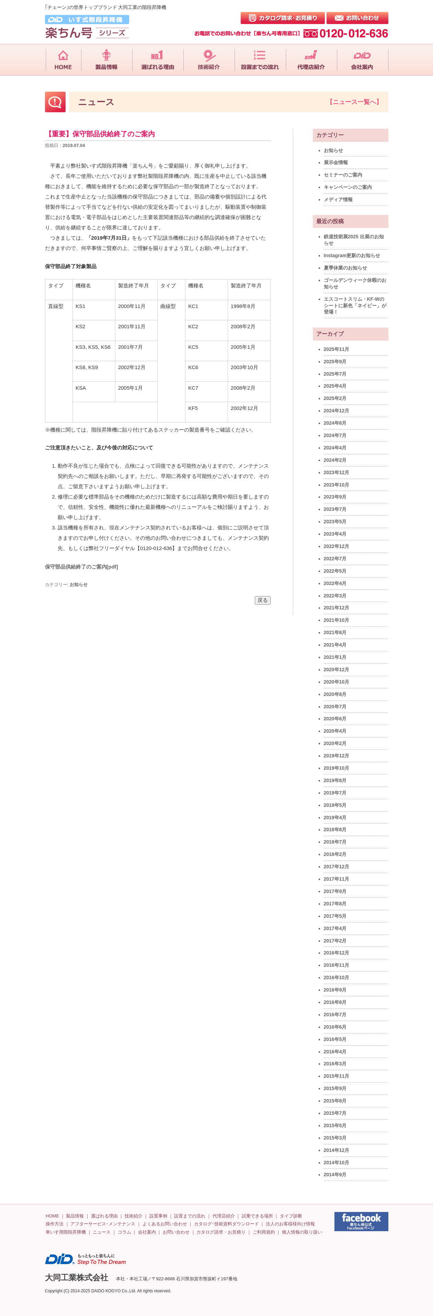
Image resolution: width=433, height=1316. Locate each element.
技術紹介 (134, 1215)
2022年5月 (335, 571)
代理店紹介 (224, 1215)
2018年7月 (335, 842)
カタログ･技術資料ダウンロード (226, 1223)
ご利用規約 (264, 1232)
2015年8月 (335, 1100)
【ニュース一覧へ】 (354, 102)
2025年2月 (335, 398)
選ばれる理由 (104, 1215)
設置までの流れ (189, 1215)
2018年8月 (335, 829)
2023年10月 (337, 485)
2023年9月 (335, 497)
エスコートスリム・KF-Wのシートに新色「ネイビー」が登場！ (355, 305)
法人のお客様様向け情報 (290, 1223)
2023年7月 (335, 509)
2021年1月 (335, 657)
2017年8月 (335, 903)
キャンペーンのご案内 (348, 187)
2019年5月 (335, 805)
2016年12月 (337, 952)
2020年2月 (335, 743)
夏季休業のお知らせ (345, 268)
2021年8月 (335, 632)
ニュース (102, 1232)
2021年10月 (337, 620)
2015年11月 (337, 1076)
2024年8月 (335, 423)
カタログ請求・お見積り (221, 1232)
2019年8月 (335, 780)
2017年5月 (335, 916)
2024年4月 (335, 447)
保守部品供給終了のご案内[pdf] (81, 567)
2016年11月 (337, 965)
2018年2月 (335, 854)
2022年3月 (335, 595)
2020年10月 (337, 682)
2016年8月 (335, 1002)
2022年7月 (335, 558)
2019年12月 (337, 755)
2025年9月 (335, 361)
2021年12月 (337, 607)
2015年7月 (335, 1113)
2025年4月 (335, 386)
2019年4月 (335, 817)
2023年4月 (335, 534)
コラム (124, 1232)
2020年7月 (335, 706)
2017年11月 (337, 879)
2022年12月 (337, 546)
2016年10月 (337, 977)
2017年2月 (335, 940)
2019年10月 (337, 768)
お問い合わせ (176, 1232)
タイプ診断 (291, 1215)
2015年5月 (335, 1125)
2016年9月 (335, 990)
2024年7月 (335, 435)
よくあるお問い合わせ (165, 1223)
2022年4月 (335, 583)
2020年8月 (335, 694)
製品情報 (75, 1215)
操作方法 (55, 1223)
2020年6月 (335, 718)
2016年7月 (335, 1014)
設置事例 (158, 1215)
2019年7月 (335, 793)
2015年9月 (335, 1088)
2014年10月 (337, 1162)
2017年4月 (335, 928)
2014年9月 (335, 1174)
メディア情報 (338, 199)
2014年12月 (337, 1150)
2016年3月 (335, 1063)
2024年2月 (335, 460)
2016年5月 (335, 1039)
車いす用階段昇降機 (66, 1232)
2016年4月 (335, 1051)
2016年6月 (335, 1027)
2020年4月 (335, 731)
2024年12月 (337, 410)
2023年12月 (337, 472)
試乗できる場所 (257, 1215)
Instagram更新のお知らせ (352, 255)
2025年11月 (337, 349)
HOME (52, 1215)
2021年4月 (335, 645)
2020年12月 (337, 669)
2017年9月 (335, 891)
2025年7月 (335, 374)
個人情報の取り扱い (302, 1232)
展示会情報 (336, 162)
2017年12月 (337, 866)
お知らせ (79, 584)
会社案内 (147, 1232)
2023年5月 (335, 521)
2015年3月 (335, 1138)
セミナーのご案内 (343, 175)
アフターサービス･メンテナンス (102, 1223)
